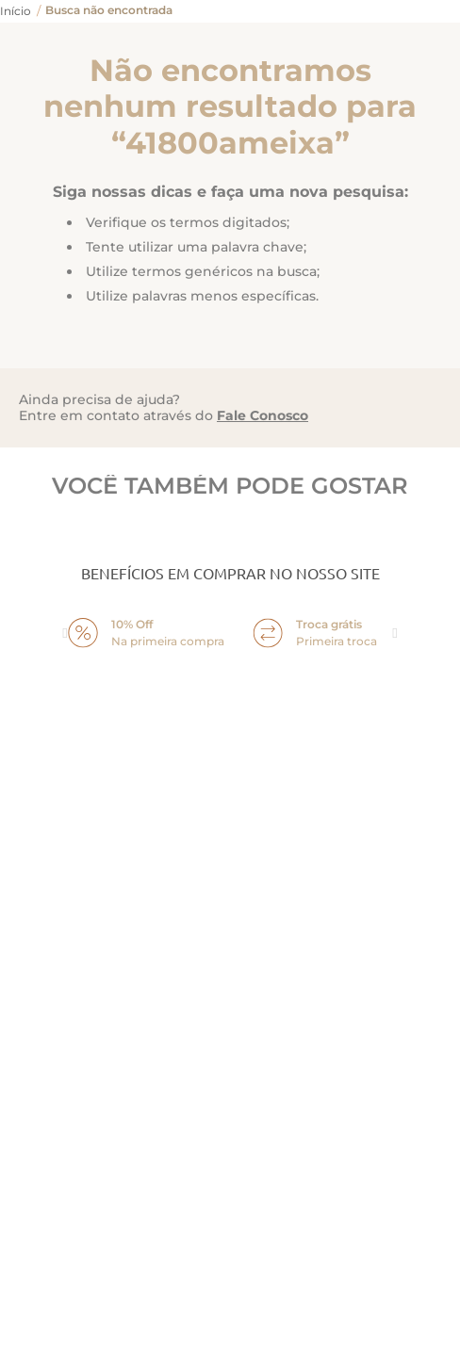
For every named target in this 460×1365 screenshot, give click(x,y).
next (395, 633)
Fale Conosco (262, 415)
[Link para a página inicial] (15, 11)
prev (65, 633)
